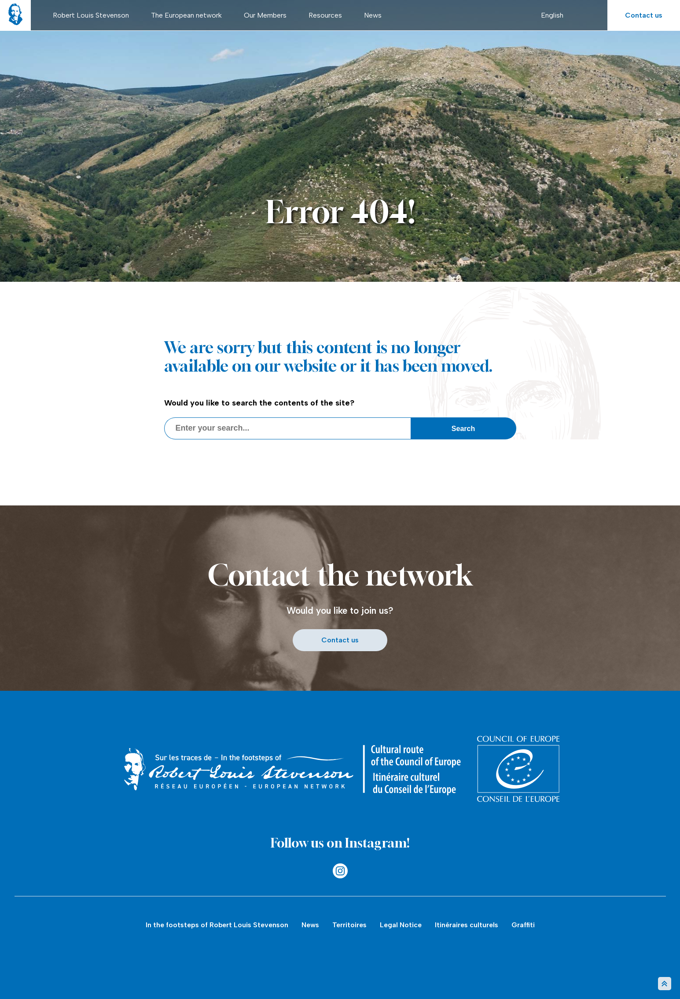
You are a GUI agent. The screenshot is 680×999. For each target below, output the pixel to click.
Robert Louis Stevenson (91, 15)
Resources (325, 15)
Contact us (643, 15)
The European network (186, 15)
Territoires (349, 925)
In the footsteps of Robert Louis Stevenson (217, 925)
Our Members (265, 15)
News (373, 15)
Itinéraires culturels (466, 925)
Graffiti (523, 925)
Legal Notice (401, 925)
